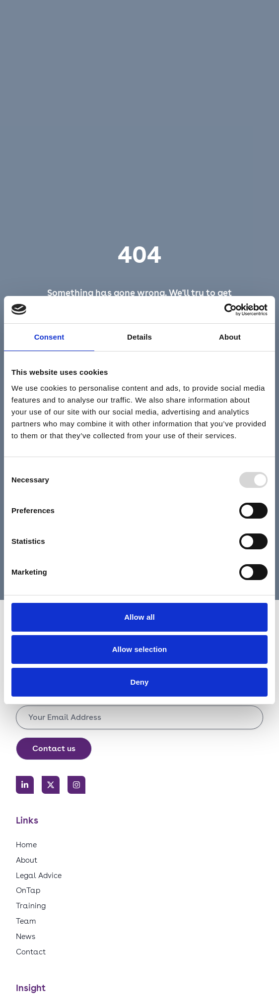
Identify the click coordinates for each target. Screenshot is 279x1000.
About (26, 860)
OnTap (28, 890)
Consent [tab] (49, 337)
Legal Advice (39, 875)
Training (31, 905)
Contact (31, 951)
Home (26, 844)
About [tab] (230, 337)
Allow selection (139, 649)
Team (26, 921)
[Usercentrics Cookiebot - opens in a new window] (224, 309)
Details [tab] (139, 337)
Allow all (139, 617)
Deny (139, 682)
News (25, 936)
